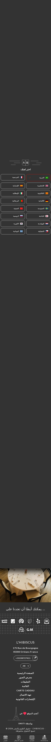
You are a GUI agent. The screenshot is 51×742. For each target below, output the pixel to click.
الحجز (5, 738)
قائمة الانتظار (18, 738)
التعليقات (25, 681)
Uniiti (21, 723)
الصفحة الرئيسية (25, 673)
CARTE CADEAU (25, 690)
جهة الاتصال (25, 694)
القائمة (25, 686)
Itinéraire (44, 738)
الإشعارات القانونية (25, 699)
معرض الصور (25, 677)
